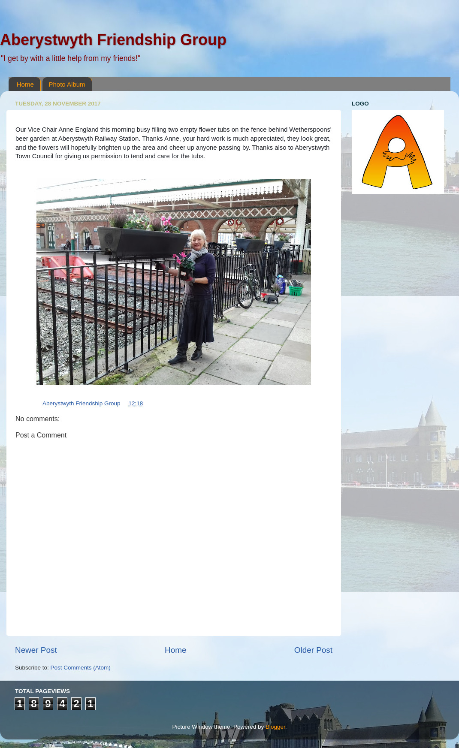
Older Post (313, 649)
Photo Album (67, 84)
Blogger (275, 727)
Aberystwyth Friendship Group (113, 39)
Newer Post (36, 649)
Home (25, 84)
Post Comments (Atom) (81, 667)
